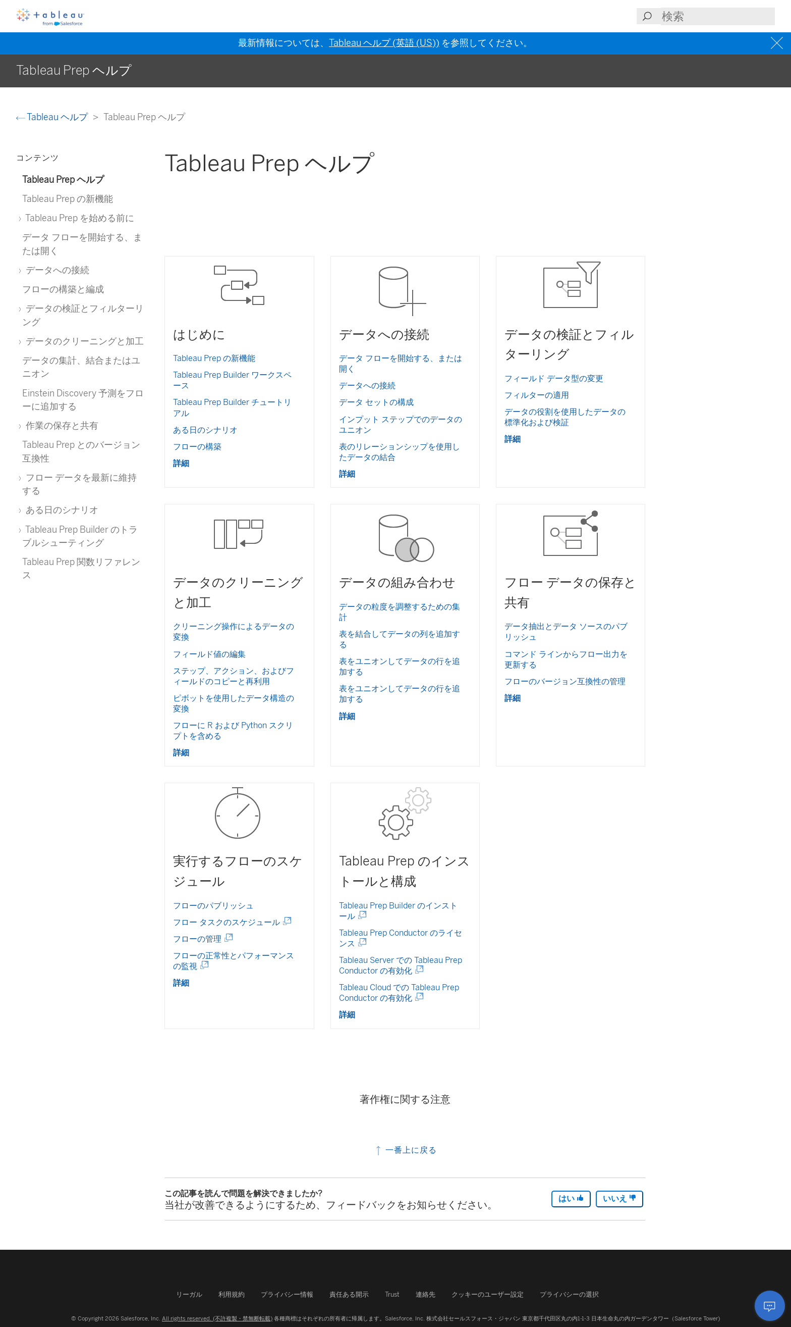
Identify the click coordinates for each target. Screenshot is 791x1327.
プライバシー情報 (287, 1294)
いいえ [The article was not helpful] (619, 1198)
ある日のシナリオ (205, 430)
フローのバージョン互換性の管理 (565, 681)
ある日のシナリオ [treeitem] (60, 509)
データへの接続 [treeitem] (55, 270)
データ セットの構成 (376, 402)
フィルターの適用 (536, 395)
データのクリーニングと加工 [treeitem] (83, 341)
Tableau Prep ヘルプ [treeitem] (63, 179)
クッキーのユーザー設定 (487, 1294)
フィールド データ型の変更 (553, 378)
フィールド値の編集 (209, 654)
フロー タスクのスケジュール (230, 922)
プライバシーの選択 (569, 1294)
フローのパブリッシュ (213, 905)
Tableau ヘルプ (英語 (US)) (384, 42)
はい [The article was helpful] (571, 1198)
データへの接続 (367, 385)
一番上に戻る (405, 1150)
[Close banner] (778, 43)
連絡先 (425, 1294)
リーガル (189, 1294)
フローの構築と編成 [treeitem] (63, 289)
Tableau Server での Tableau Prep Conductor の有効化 (400, 965)
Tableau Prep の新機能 (214, 358)
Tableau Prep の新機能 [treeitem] (67, 198)
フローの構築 (197, 446)
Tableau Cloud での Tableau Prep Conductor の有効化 (399, 993)
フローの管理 (201, 939)
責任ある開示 (349, 1294)
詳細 (181, 463)
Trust (392, 1294)
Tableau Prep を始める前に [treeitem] (78, 218)
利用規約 (231, 1294)
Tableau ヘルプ (53, 117)
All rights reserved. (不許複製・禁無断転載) (217, 1318)
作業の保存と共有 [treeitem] (60, 425)
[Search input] (718, 16)
